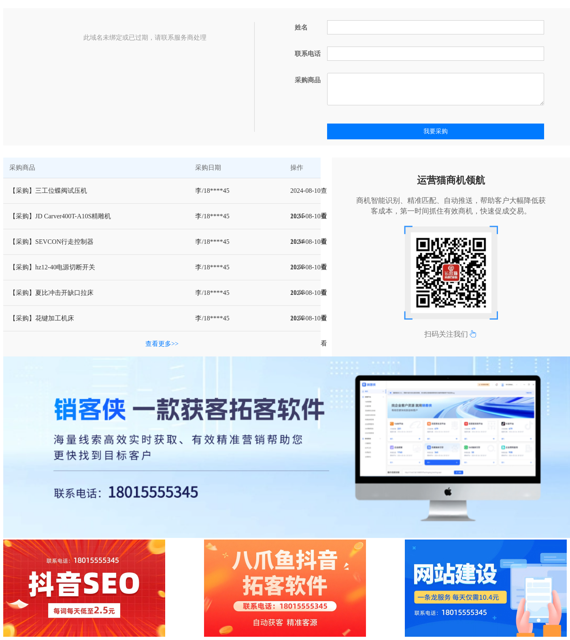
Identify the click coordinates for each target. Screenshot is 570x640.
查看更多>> (162, 343)
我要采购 (435, 131)
